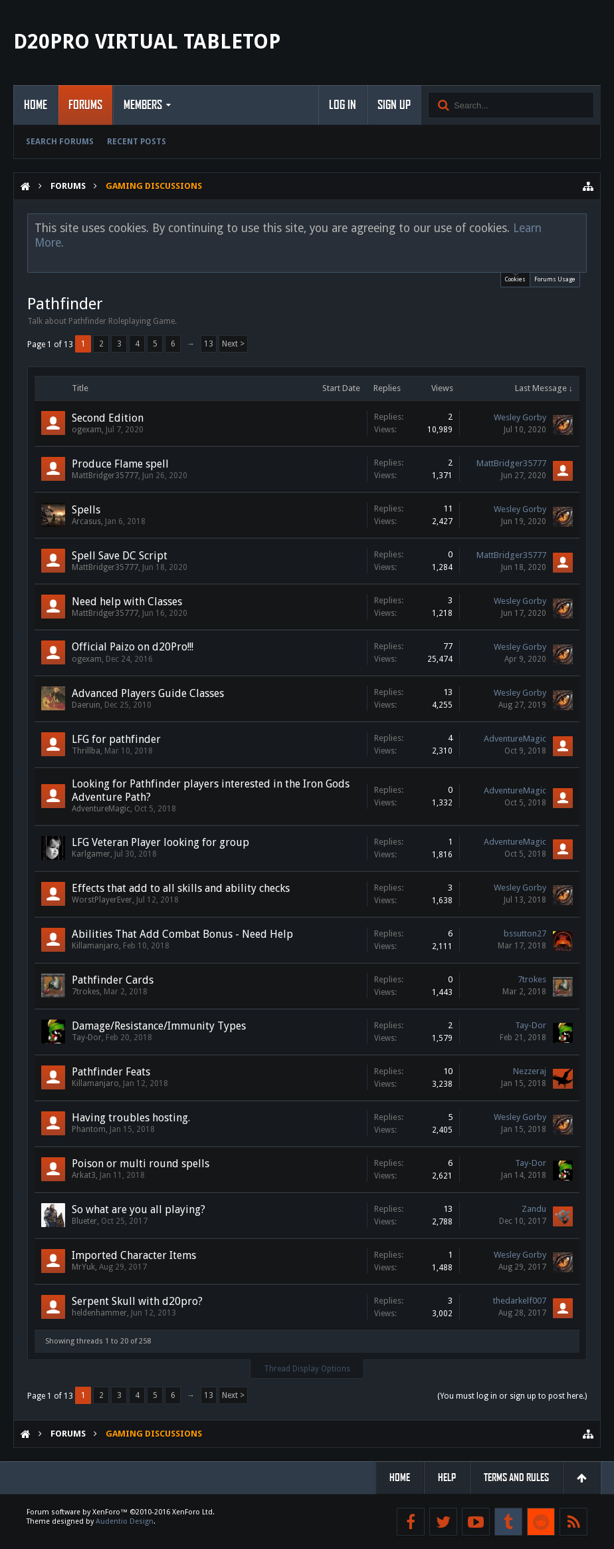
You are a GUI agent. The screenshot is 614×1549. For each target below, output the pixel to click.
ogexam (87, 429)
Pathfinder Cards (113, 980)
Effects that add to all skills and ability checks (181, 888)
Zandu (534, 1209)
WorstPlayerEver (102, 900)
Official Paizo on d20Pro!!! (132, 646)
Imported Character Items (134, 1255)
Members (143, 105)
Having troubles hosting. (131, 1117)
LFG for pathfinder (116, 739)
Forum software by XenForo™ (121, 1512)
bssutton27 (525, 933)
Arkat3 (84, 1175)
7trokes (86, 991)
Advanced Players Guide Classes (148, 693)
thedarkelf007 (519, 1301)
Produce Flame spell (120, 464)
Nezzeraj (529, 1071)
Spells (86, 509)
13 (208, 344)
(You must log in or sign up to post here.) (512, 1396)
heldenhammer (99, 1313)
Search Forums (60, 141)
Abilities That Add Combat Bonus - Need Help (182, 934)
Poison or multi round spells (140, 1163)
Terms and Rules (516, 1477)
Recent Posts (136, 141)
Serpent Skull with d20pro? (137, 1301)
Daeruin (86, 705)
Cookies (515, 278)
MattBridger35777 (105, 475)
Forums (85, 105)
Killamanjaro (95, 945)
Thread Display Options (307, 1368)
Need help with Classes (127, 601)
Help (447, 1477)
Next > (233, 344)
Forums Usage (554, 279)
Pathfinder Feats (111, 1071)
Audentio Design (125, 1521)
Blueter (84, 1221)
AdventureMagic (515, 739)
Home (35, 105)
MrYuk (83, 1267)
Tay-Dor (87, 1037)
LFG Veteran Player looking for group (160, 842)
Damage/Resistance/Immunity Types (159, 1026)
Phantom (89, 1129)
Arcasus (86, 521)
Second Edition (108, 418)
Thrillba (86, 751)
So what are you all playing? (138, 1209)
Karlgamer (91, 854)
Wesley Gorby (520, 417)
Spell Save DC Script (119, 555)
